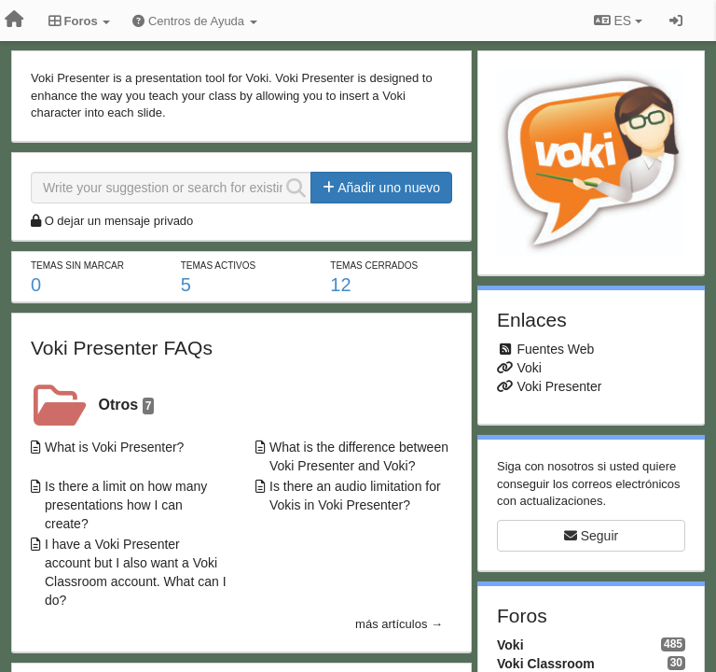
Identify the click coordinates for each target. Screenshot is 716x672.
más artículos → (399, 624)
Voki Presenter (558, 386)
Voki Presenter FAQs (122, 347)
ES (618, 20)
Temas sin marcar (77, 265)
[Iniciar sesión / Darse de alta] (676, 20)
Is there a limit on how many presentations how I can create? (126, 505)
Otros (127, 405)
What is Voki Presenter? (114, 447)
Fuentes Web (555, 349)
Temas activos (218, 265)
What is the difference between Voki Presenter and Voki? (358, 456)
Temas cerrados (374, 265)
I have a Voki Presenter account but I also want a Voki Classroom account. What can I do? (136, 572)
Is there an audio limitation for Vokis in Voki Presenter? (355, 495)
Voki (528, 367)
